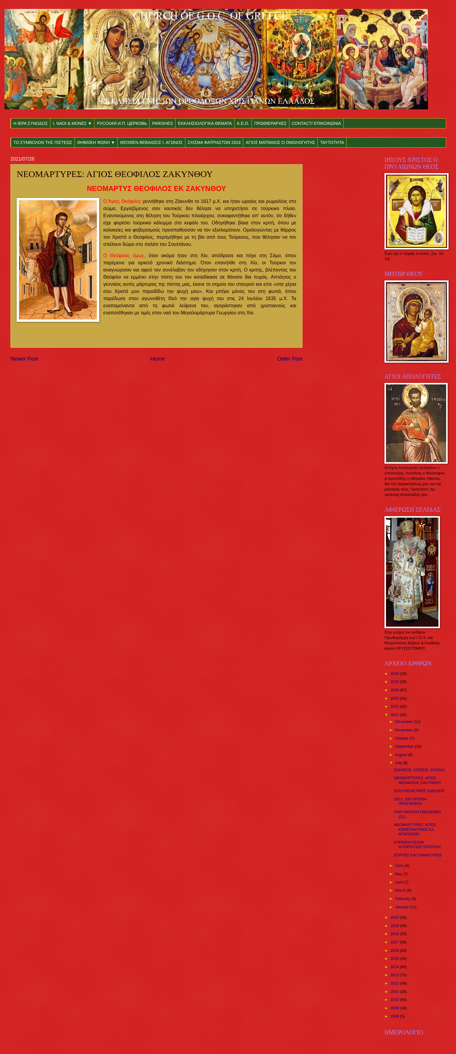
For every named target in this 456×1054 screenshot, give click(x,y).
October (402, 738)
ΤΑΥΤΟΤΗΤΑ (332, 142)
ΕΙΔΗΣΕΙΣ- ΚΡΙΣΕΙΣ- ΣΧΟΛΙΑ (419, 770)
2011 (395, 991)
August (401, 754)
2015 (395, 958)
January (402, 907)
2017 (395, 942)
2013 (395, 975)
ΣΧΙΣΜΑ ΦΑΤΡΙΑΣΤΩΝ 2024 (214, 142)
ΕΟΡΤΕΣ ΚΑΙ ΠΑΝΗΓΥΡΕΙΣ (418, 855)
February (403, 898)
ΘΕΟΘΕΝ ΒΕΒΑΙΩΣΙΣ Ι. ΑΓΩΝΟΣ (151, 142)
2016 (395, 950)
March (401, 890)
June (399, 865)
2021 (395, 715)
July (399, 762)
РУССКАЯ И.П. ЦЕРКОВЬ (122, 123)
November (404, 730)
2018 (395, 934)
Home (158, 359)
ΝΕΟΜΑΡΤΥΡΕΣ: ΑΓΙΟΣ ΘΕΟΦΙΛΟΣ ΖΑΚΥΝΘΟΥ (417, 780)
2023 (395, 698)
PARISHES (162, 123)
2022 (395, 706)
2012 (395, 983)
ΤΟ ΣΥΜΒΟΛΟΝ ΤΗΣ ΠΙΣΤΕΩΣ (42, 142)
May (399, 874)
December (404, 721)
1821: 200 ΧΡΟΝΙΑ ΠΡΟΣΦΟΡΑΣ (410, 801)
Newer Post (24, 359)
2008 (395, 1016)
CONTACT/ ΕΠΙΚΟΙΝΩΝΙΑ (316, 123)
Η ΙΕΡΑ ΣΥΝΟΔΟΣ (30, 123)
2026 (395, 673)
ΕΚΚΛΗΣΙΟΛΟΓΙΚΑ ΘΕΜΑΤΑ (205, 123)
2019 (395, 925)
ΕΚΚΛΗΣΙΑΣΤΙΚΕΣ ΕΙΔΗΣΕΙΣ (419, 790)
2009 (395, 1008)
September (405, 746)
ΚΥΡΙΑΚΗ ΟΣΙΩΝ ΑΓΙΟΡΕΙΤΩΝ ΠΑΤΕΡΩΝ (417, 844)
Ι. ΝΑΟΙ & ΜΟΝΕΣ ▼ (72, 123)
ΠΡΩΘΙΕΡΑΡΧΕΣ (270, 123)
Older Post (290, 359)
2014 (395, 967)
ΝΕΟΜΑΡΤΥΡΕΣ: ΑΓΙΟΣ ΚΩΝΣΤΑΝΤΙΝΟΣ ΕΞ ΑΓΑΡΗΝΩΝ (415, 829)
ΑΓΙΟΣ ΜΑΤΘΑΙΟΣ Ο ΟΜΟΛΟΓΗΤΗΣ (280, 142)
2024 (395, 690)
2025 (395, 681)
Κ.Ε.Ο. (243, 123)
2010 (395, 999)
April (399, 882)
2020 (395, 917)
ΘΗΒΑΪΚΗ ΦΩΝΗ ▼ (96, 142)
